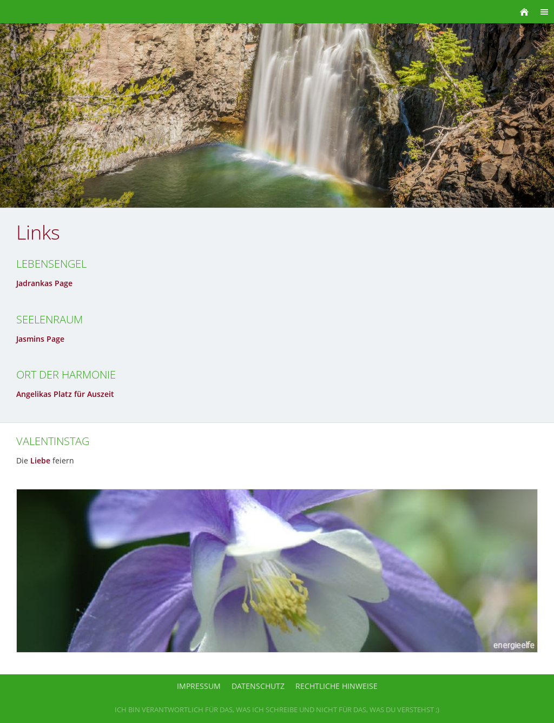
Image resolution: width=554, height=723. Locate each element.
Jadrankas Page (44, 283)
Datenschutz (258, 686)
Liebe (40, 460)
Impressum (199, 686)
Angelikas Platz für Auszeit (65, 394)
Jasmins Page (40, 339)
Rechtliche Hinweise (336, 686)
